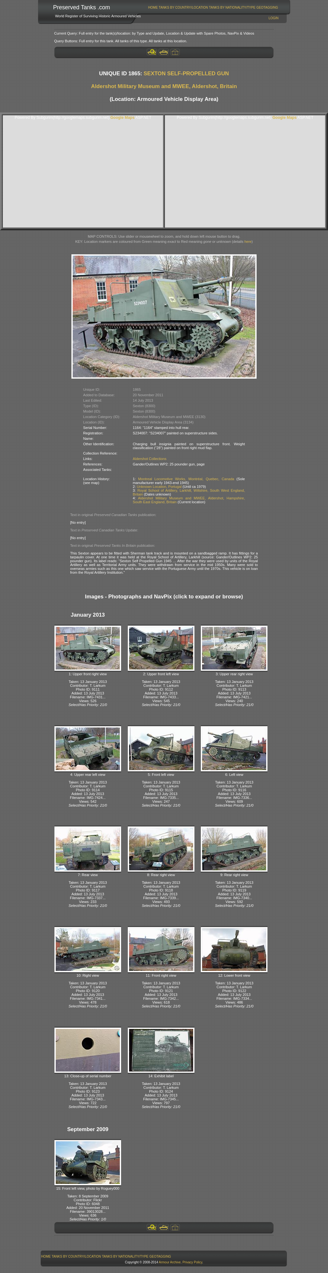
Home (153, 7)
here (247, 241)
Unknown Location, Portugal (159, 487)
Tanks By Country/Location (183, 7)
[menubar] (213, 7)
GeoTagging (267, 7)
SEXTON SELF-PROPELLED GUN (186, 73)
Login (273, 18)
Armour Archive (170, 1262)
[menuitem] (153, 7)
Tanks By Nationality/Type (232, 7)
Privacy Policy (192, 1262)
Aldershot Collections (150, 459)
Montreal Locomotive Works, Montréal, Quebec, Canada (186, 479)
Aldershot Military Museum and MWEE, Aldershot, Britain (164, 86)
